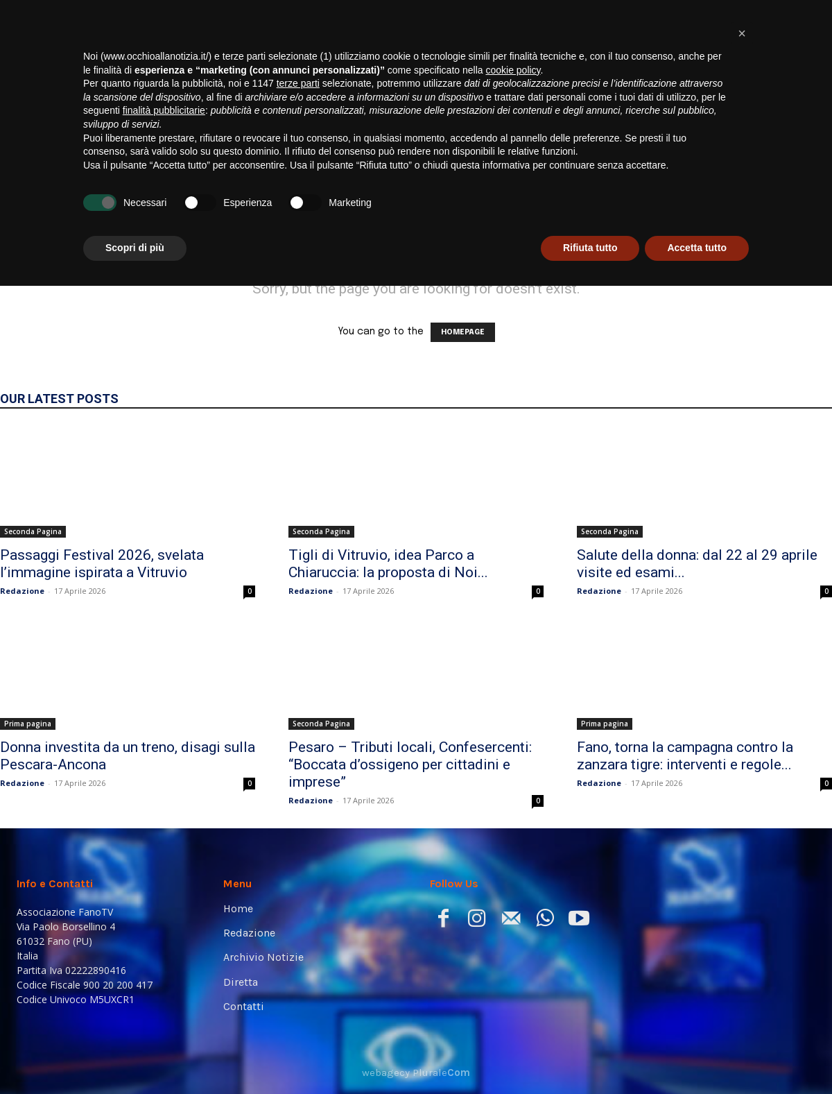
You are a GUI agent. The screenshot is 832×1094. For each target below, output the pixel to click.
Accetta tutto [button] (697, 1055)
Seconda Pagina (33, 531)
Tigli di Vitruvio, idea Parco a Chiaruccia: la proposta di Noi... (388, 564)
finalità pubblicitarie (164, 918)
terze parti (298, 891)
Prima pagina (27, 723)
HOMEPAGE (463, 332)
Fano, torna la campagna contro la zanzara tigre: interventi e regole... (685, 756)
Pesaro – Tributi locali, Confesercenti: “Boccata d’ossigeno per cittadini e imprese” (410, 764)
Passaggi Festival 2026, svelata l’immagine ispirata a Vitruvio (102, 564)
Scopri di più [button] (134, 1055)
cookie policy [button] (512, 878)
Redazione (22, 591)
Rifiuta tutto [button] (590, 1055)
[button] (794, 195)
